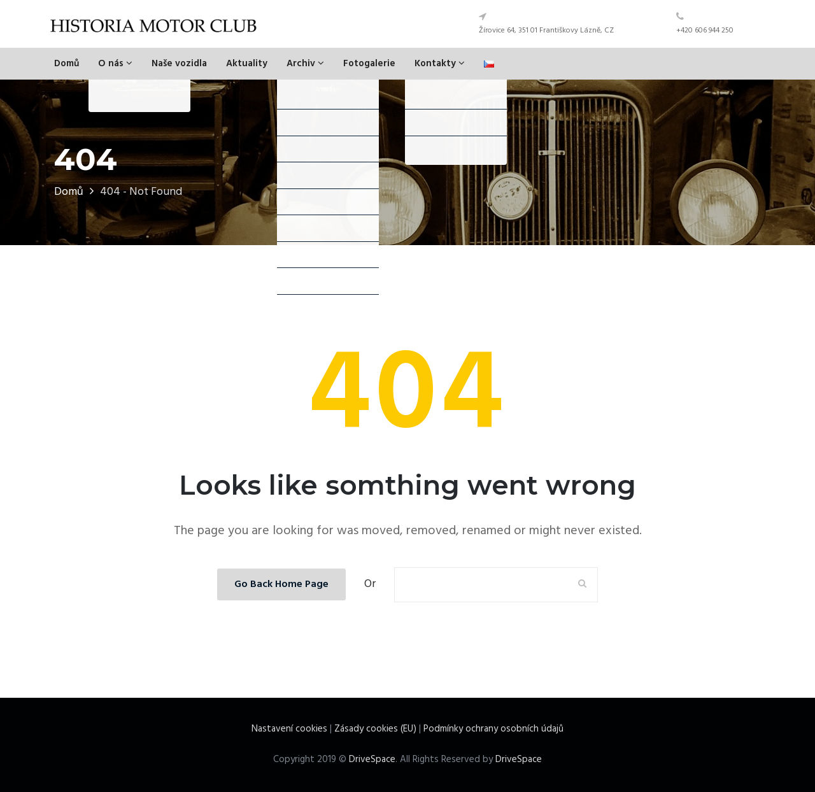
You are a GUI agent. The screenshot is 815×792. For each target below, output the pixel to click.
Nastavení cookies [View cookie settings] (289, 729)
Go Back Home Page (281, 584)
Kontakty (440, 63)
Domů (66, 63)
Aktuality (246, 63)
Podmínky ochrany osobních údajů (493, 729)
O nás (115, 63)
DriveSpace (372, 759)
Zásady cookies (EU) (375, 729)
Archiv (305, 63)
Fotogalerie (369, 63)
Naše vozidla (179, 63)
